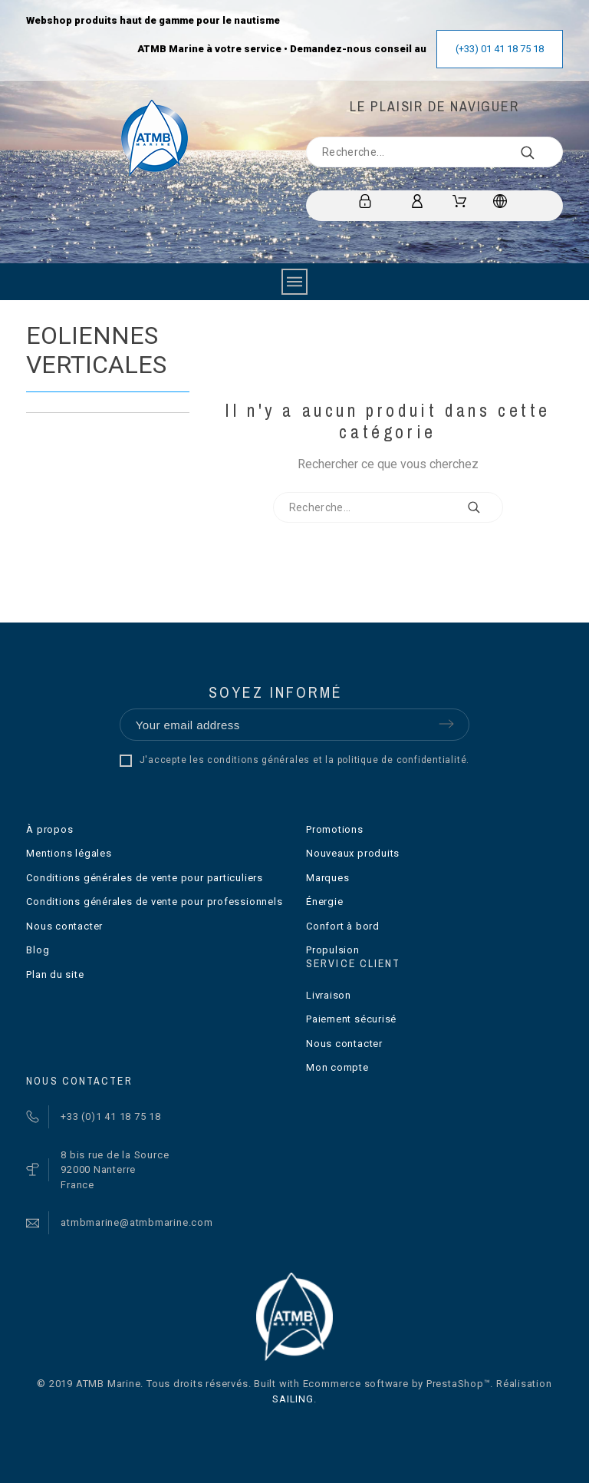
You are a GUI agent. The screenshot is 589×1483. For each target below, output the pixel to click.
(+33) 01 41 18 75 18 (500, 48)
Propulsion (333, 950)
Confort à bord (343, 926)
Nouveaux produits (353, 853)
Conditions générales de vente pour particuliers (144, 878)
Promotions (335, 829)
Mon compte (337, 1067)
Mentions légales (68, 853)
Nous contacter (64, 926)
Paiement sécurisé (351, 1019)
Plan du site (55, 974)
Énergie (324, 901)
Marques (327, 878)
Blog (37, 950)
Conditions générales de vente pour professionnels (154, 901)
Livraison (328, 995)
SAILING (292, 1399)
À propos (49, 829)
